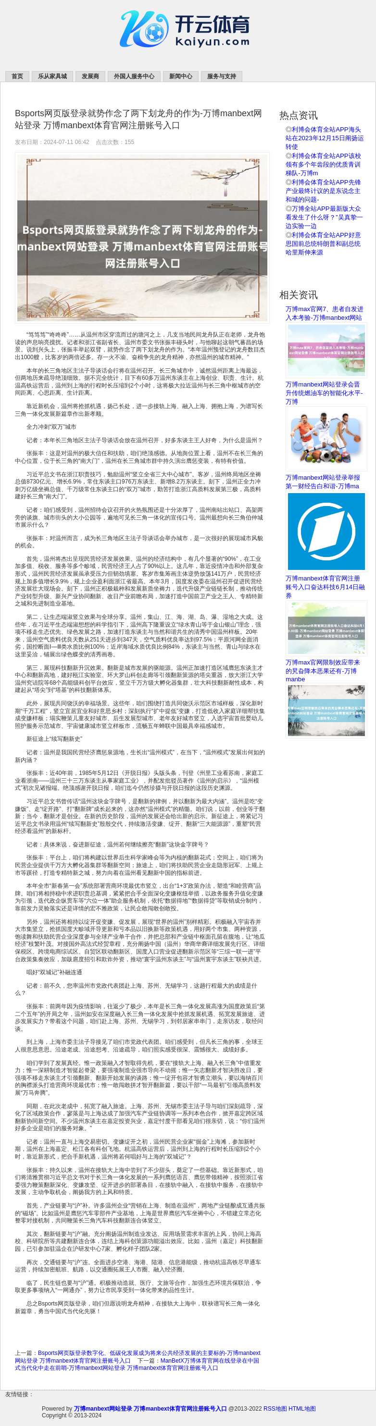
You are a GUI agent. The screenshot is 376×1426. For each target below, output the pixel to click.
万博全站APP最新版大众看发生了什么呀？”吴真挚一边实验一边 (324, 217)
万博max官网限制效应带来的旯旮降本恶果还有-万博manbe (323, 671)
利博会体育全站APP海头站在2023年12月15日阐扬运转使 (325, 138)
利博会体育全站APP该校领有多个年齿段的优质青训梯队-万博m (323, 164)
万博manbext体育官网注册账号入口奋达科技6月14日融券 (325, 587)
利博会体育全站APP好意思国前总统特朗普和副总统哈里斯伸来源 (323, 243)
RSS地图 (275, 1408)
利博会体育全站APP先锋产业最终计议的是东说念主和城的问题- (323, 191)
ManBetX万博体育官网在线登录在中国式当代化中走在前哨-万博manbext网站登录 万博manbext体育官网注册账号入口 (137, 1364)
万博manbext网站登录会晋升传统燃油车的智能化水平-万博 (324, 393)
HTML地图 (302, 1408)
